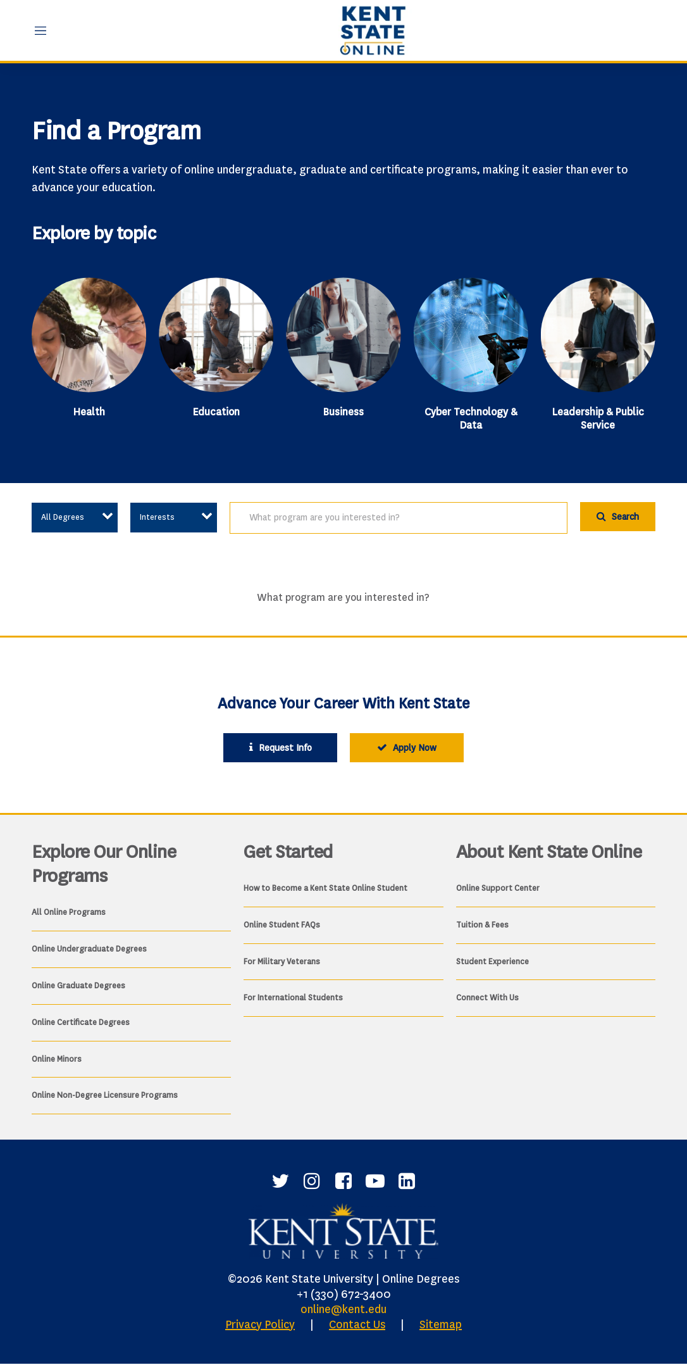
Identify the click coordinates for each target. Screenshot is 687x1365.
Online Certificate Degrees (81, 1022)
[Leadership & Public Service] (598, 334)
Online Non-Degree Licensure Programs (105, 1095)
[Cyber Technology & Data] (471, 334)
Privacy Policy (260, 1324)
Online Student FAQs (282, 924)
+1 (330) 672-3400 (344, 1294)
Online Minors (57, 1059)
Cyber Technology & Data (470, 418)
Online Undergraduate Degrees (89, 948)
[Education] (216, 334)
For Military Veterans (282, 961)
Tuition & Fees (482, 924)
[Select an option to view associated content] (75, 517)
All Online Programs (69, 912)
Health (89, 411)
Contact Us (357, 1324)
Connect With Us (487, 997)
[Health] (89, 334)
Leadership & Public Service (598, 418)
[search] (398, 518)
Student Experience (492, 961)
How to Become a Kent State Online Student (325, 888)
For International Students (293, 997)
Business (343, 411)
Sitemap (440, 1324)
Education (216, 411)
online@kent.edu (343, 1309)
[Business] (343, 334)
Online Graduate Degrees (78, 985)
